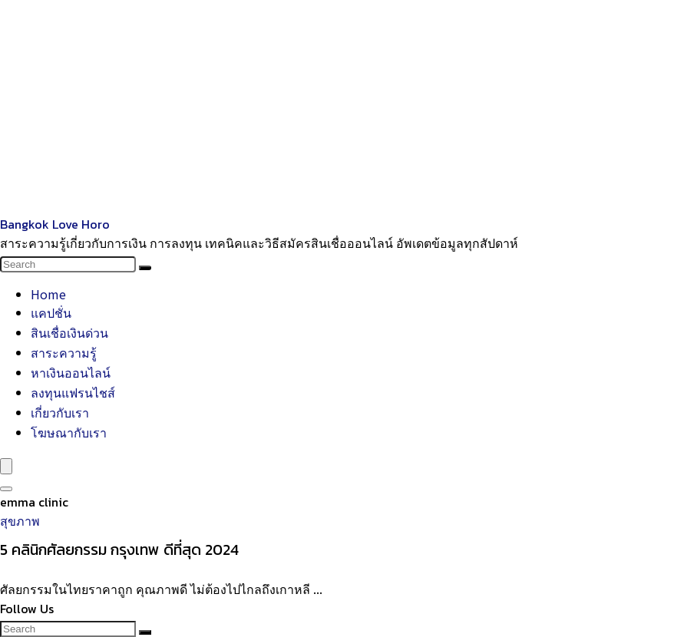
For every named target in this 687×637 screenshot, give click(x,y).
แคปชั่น (51, 312)
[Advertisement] (343, 107)
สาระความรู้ (64, 352)
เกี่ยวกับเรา (60, 412)
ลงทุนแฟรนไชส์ (73, 392)
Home (48, 294)
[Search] (145, 268)
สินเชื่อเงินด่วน (69, 332)
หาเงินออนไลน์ (71, 372)
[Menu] (6, 466)
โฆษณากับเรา (69, 432)
